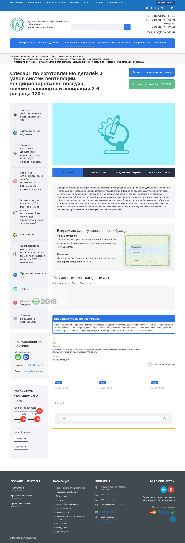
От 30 (19, 421)
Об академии (16, 2)
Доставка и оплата (55, 2)
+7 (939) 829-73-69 (162, 20)
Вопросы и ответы (159, 172)
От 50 (33, 421)
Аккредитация (142, 42)
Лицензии (74, 2)
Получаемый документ (129, 172)
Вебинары (160, 42)
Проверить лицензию (163, 507)
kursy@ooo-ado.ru (163, 32)
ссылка (111, 258)
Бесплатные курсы (63, 508)
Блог (86, 2)
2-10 (24, 414)
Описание (67, 172)
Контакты (98, 2)
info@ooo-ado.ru (108, 512)
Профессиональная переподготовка (39, 42)
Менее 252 (21, 438)
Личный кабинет (165, 2)
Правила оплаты (63, 512)
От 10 (35, 413)
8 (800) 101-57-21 (163, 15)
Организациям (114, 2)
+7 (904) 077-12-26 (162, 27)
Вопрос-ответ (61, 523)
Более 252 (21, 447)
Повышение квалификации (78, 42)
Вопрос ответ (34, 2)
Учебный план (98, 172)
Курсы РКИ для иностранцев (114, 42)
